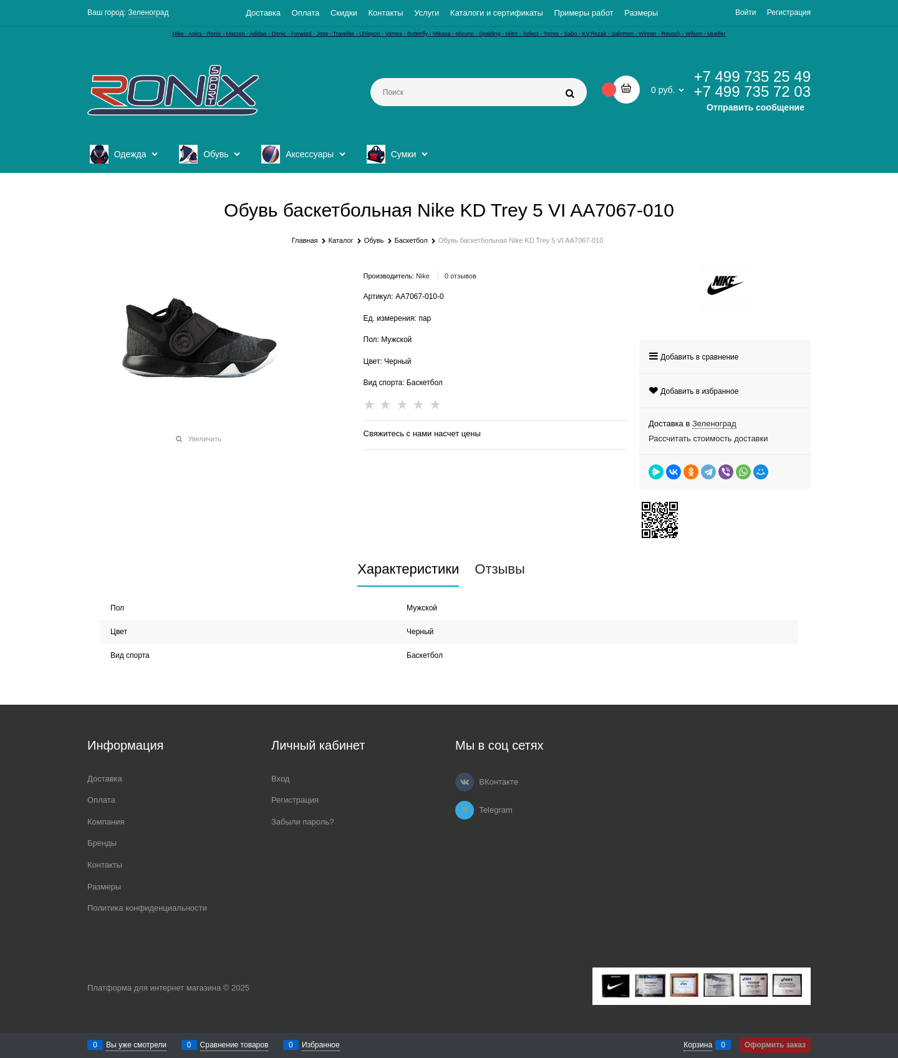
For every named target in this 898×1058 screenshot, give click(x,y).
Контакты (385, 12)
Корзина (697, 1045)
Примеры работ (584, 12)
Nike (423, 276)
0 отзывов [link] (460, 276)
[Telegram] (464, 810)
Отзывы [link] (500, 569)
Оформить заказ (775, 1045)
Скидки (344, 12)
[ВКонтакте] (464, 782)
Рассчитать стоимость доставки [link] (708, 438)
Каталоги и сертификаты (496, 12)
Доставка (263, 12)
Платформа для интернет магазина (154, 987)
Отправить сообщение (755, 107)
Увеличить (204, 439)
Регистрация (789, 12)
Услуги (426, 12)
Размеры (641, 12)
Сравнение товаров (234, 1045)
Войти (745, 12)
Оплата (306, 12)
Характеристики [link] (408, 569)
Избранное (321, 1045)
